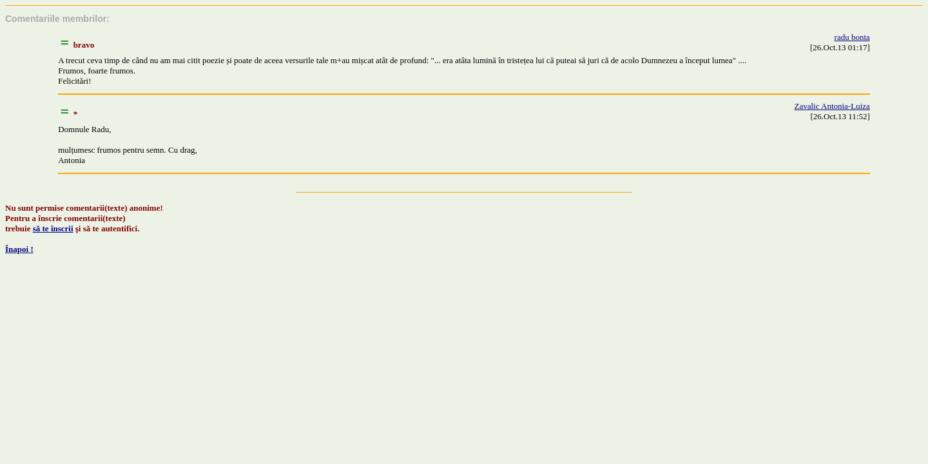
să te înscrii (53, 228)
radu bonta (852, 37)
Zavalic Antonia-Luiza (831, 106)
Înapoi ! (19, 249)
